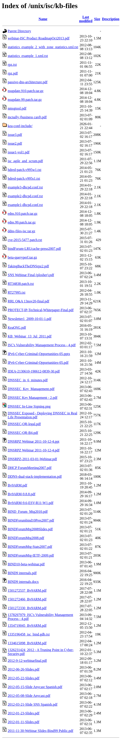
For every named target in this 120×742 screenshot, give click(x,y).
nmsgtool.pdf (17, 108)
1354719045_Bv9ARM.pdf (27, 625)
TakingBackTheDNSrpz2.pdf (28, 266)
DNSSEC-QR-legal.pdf (24, 424)
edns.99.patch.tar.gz (22, 222)
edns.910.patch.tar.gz (22, 213)
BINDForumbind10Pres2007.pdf (31, 520)
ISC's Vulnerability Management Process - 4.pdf (42, 345)
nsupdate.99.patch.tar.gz (25, 99)
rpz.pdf (13, 73)
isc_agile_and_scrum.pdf (25, 161)
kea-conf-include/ (20, 126)
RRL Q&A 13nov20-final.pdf (28, 301)
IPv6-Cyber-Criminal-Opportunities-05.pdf (38, 362)
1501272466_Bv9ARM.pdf (27, 599)
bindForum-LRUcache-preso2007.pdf (34, 248)
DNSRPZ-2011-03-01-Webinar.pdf (32, 459)
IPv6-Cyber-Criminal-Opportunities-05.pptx (39, 354)
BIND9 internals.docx (23, 582)
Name (42, 19)
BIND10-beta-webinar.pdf (26, 564)
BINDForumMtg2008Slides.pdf (30, 529)
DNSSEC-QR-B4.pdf (23, 433)
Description (110, 19)
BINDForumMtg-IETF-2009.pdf (31, 555)
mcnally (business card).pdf (27, 117)
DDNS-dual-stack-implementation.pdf (35, 476)
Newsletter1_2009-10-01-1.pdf (29, 319)
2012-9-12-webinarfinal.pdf (27, 660)
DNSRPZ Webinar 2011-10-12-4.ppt (33, 441)
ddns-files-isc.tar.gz (21, 231)
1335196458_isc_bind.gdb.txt (29, 634)
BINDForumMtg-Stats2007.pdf (30, 547)
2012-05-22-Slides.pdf (23, 678)
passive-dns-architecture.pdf (27, 82)
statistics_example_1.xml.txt (28, 56)
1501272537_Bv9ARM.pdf (27, 590)
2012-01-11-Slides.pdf (23, 722)
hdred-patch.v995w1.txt (24, 170)
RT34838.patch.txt (21, 284)
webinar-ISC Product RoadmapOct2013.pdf (38, 38)
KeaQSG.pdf (17, 327)
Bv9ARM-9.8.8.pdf (21, 494)
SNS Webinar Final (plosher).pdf (31, 275)
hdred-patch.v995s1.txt (24, 178)
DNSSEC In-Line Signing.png (29, 406)
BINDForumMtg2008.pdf (26, 538)
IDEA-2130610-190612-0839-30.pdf (34, 371)
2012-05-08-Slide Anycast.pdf (29, 696)
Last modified (85, 19)
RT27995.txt (16, 292)
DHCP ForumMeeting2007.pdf (29, 468)
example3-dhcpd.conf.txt (25, 187)
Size (97, 19)
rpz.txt (12, 64)
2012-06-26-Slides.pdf (23, 669)
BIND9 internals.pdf (22, 573)
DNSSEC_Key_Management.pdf (31, 389)
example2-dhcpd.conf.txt (25, 196)
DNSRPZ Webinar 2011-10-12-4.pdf (34, 450)
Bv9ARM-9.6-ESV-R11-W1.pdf (30, 503)
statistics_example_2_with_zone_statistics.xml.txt (43, 47)
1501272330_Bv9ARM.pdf (27, 608)
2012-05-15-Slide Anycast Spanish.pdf (35, 687)
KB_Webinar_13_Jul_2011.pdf (29, 336)
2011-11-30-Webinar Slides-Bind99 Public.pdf (40, 731)
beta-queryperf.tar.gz (22, 257)
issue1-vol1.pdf (18, 152)
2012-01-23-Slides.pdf (23, 713)
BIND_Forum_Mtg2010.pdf (28, 511)
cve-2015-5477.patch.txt (25, 240)
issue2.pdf (15, 143)
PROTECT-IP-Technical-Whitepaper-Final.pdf (41, 310)
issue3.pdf (15, 135)
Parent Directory (19, 31)
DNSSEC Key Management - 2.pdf (32, 397)
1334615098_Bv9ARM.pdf (27, 643)
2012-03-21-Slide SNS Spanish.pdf (32, 704)
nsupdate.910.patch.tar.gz (26, 91)
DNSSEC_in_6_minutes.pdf (28, 380)
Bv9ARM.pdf (17, 485)
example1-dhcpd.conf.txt (25, 205)
